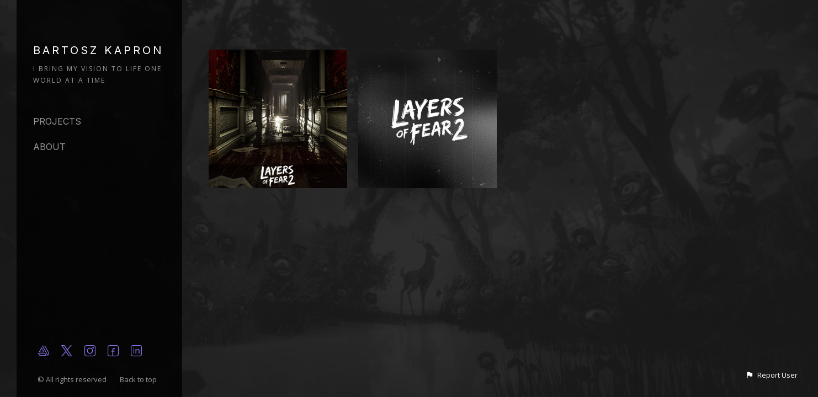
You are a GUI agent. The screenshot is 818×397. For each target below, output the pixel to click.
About (49, 146)
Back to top (139, 379)
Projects (57, 121)
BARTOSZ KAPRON (98, 50)
